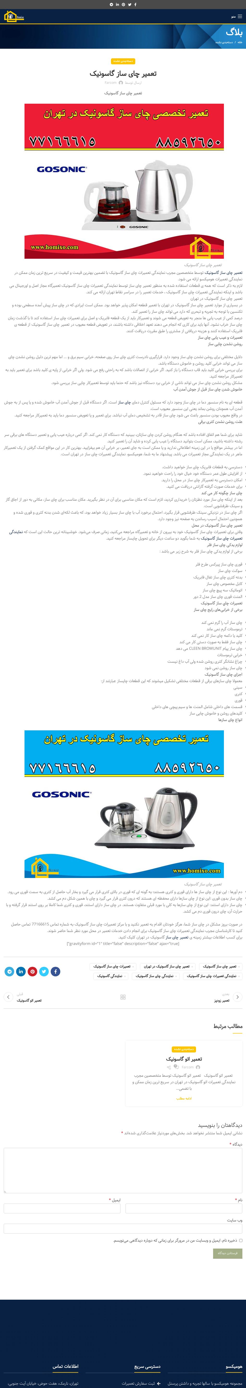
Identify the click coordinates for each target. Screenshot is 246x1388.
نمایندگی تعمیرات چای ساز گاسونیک (211, 976)
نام (238, 1201)
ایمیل (115, 1201)
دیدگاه (235, 1146)
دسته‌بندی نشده (224, 42)
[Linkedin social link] (117, 4)
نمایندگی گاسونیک (109, 976)
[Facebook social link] (135, 4)
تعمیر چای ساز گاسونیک (219, 966)
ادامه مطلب (183, 1100)
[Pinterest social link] (123, 4)
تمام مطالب (123, 998)
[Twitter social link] (130, 4)
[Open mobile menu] (237, 16)
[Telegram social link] (111, 4)
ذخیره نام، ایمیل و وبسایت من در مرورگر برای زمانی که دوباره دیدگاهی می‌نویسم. (175, 1242)
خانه (240, 42)
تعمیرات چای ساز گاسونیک (111, 966)
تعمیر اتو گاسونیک (184, 1061)
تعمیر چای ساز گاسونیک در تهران (166, 966)
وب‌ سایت (234, 1222)
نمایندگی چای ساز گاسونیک (154, 976)
